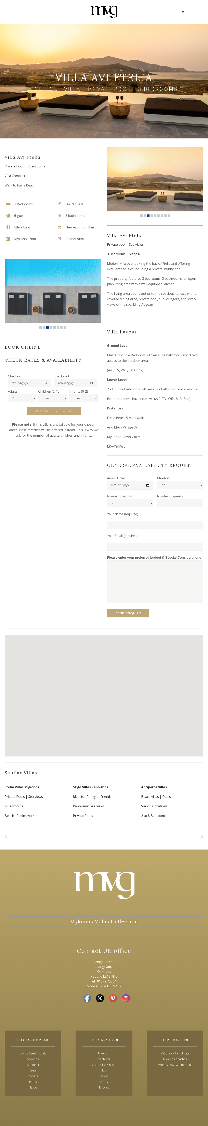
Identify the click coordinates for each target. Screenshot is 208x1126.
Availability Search (54, 411)
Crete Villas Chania (104, 1065)
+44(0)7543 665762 (28, 14)
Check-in (14, 376)
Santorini (104, 1059)
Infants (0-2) (78, 391)
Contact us (22, 9)
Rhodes (104, 1087)
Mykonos (104, 1053)
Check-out (61, 376)
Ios (104, 1070)
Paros (104, 1082)
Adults (12, 391)
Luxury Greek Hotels (33, 1053)
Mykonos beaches (175, 1059)
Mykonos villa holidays (175, 1053)
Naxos (104, 1076)
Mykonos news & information (175, 1065)
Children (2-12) (49, 391)
